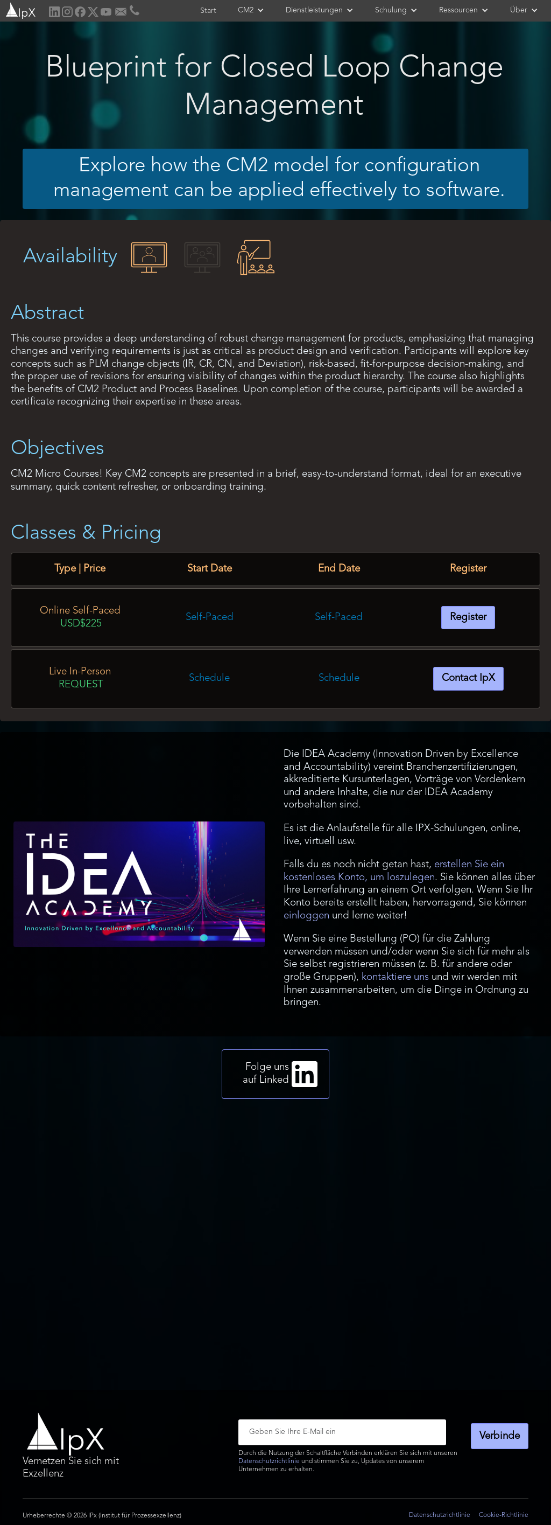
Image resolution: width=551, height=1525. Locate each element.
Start (208, 11)
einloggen (306, 916)
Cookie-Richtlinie (503, 1515)
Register (468, 617)
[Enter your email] (342, 1432)
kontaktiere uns (395, 977)
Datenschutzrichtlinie (269, 1461)
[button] (251, 10)
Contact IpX (468, 678)
